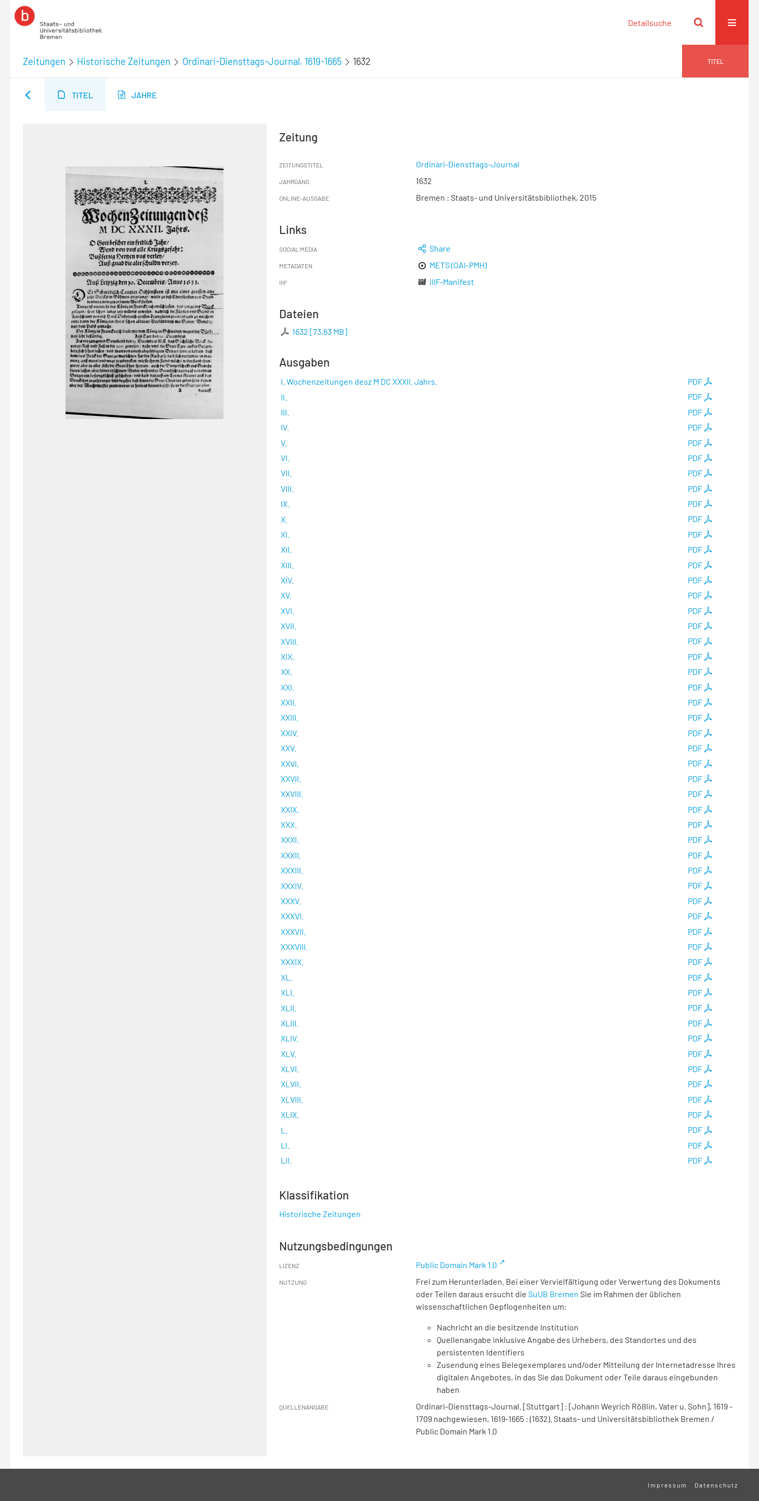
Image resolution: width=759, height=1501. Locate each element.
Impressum (667, 1485)
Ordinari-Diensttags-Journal (467, 164)
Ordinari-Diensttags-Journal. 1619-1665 (262, 61)
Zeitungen (44, 61)
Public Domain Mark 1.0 (456, 1265)
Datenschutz (716, 1485)
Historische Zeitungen (124, 61)
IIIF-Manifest (451, 281)
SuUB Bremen (553, 1294)
